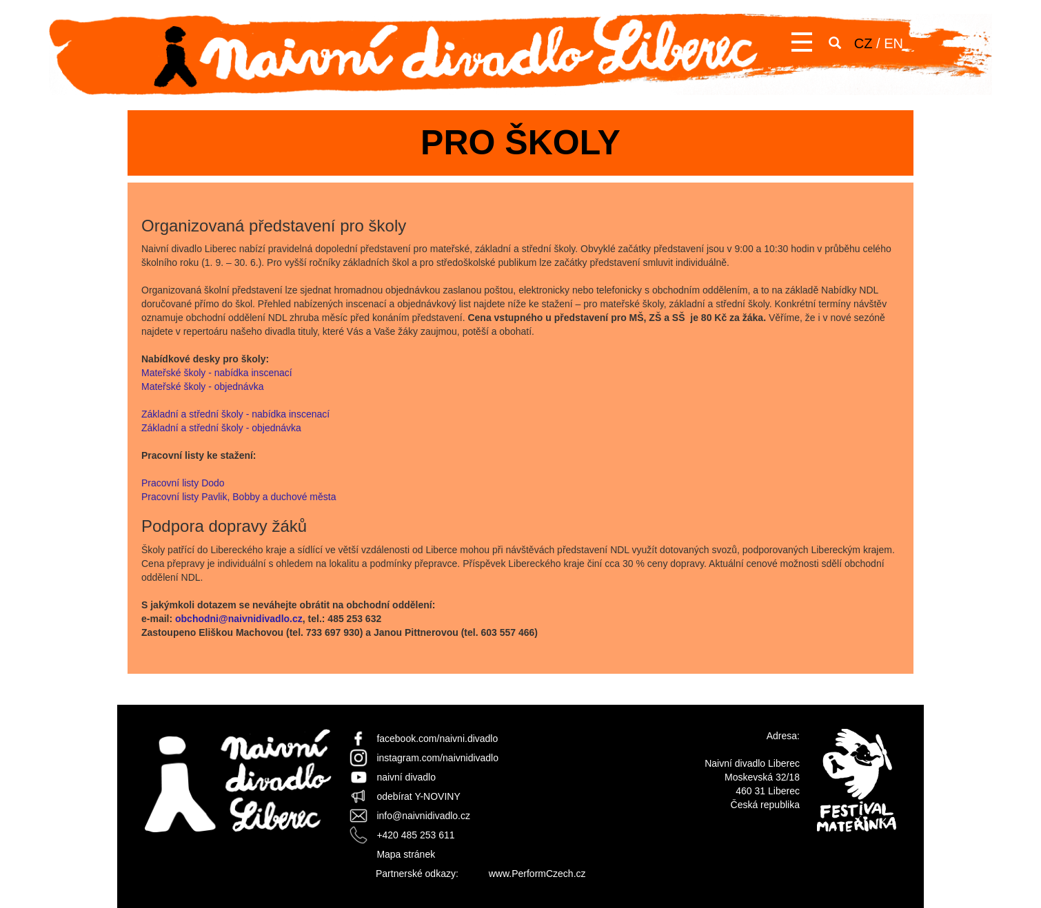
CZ (863, 43)
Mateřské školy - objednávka (202, 386)
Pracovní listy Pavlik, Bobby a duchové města (238, 496)
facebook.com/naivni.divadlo (437, 738)
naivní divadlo (406, 777)
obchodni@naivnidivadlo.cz (239, 618)
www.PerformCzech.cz (537, 873)
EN (893, 43)
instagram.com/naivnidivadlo (437, 757)
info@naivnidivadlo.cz (423, 815)
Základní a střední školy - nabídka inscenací (235, 414)
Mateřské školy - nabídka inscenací (216, 372)
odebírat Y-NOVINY (418, 796)
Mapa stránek (405, 854)
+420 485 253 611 (415, 834)
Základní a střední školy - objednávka (221, 427)
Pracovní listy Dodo (184, 482)
